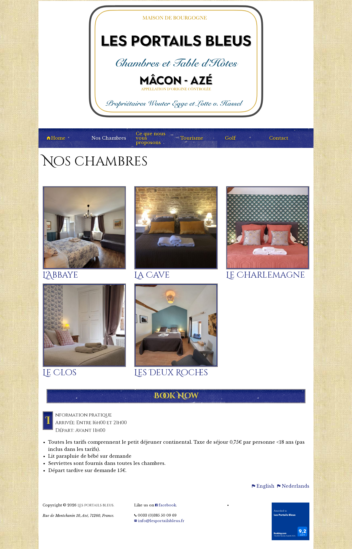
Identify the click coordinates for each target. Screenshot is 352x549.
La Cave (152, 275)
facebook (165, 505)
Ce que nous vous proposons (151, 138)
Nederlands (293, 486)
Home (56, 138)
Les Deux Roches (171, 373)
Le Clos (59, 373)
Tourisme (191, 138)
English (263, 486)
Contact (278, 138)
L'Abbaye (60, 275)
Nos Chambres (109, 138)
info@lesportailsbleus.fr (159, 521)
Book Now (176, 396)
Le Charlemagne (265, 275)
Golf (230, 138)
